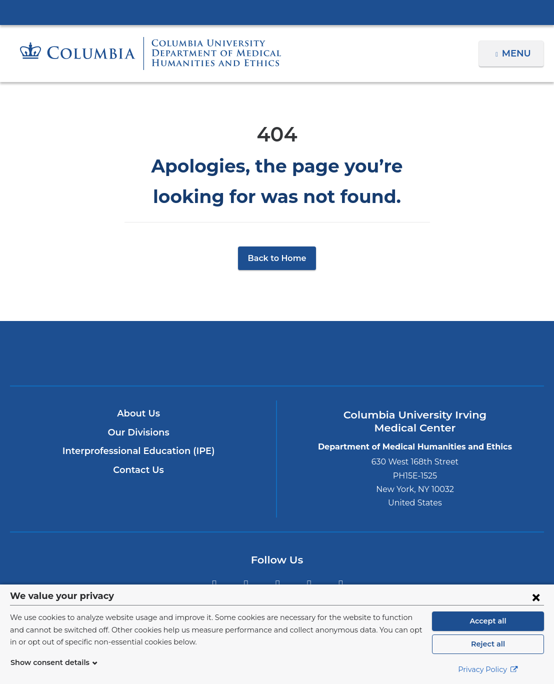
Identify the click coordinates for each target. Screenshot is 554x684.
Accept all (488, 621)
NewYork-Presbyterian (277, 360)
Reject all (488, 644)
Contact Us (138, 470)
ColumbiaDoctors (452, 352)
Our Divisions (139, 433)
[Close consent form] (536, 597)
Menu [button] (517, 53)
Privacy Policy (488, 670)
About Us (138, 413)
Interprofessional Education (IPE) (139, 451)
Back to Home (277, 258)
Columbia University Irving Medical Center (277, 12)
